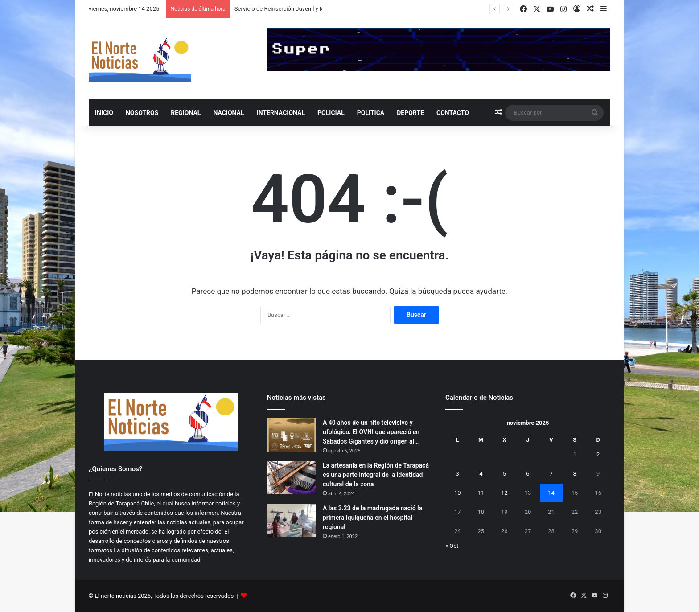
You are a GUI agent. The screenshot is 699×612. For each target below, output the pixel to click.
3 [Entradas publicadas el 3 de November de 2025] (457, 473)
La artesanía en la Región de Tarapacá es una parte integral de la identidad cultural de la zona (376, 475)
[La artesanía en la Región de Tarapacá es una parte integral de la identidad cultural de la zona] (291, 477)
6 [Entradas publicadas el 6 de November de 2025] (527, 473)
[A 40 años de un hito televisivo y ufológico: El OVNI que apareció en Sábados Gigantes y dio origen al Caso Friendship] (291, 435)
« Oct (451, 545)
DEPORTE (410, 112)
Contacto (452, 112)
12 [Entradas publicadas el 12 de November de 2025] (504, 492)
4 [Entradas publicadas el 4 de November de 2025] (480, 473)
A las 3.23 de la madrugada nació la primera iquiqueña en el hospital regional (372, 517)
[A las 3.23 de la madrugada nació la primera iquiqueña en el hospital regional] (291, 520)
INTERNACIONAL (281, 112)
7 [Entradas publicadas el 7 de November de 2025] (551, 473)
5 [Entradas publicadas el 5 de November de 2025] (504, 473)
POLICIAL (331, 112)
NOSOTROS (142, 112)
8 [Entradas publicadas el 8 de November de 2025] (574, 473)
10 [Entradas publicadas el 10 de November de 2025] (457, 492)
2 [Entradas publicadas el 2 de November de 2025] (598, 454)
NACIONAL (228, 112)
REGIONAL (186, 112)
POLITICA (370, 112)
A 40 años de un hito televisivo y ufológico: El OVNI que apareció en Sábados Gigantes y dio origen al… (371, 432)
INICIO (104, 112)
